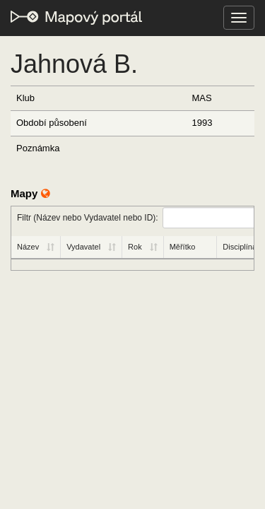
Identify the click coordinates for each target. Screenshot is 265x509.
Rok (135, 246)
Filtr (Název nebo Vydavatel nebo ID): (135, 217)
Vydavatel (83, 246)
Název (28, 246)
